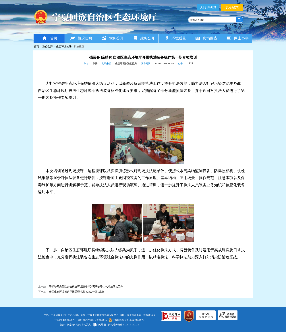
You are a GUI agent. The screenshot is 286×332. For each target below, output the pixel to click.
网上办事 (238, 38)
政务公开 (144, 38)
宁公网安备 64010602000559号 (126, 319)
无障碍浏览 (208, 7)
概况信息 (81, 38)
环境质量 (175, 38)
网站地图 (99, 324)
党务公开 (113, 38)
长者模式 (232, 7)
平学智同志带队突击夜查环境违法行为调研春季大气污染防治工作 (86, 286)
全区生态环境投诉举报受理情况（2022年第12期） (77, 291)
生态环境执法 (64, 46)
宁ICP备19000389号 (65, 319)
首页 (49, 38)
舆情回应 (206, 38)
